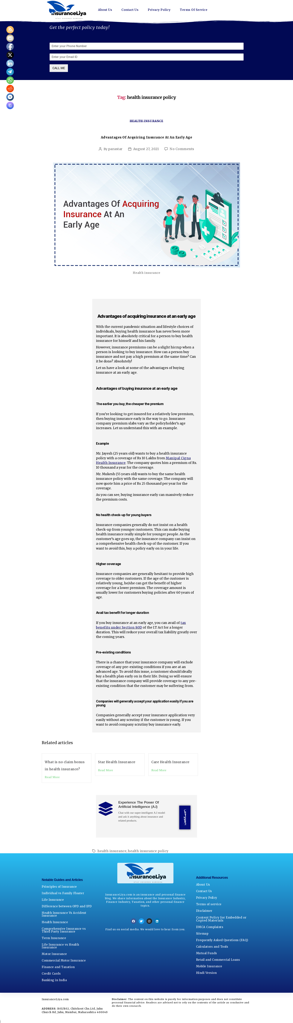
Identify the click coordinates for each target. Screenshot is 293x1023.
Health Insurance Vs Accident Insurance (64, 914)
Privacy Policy (159, 10)
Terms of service (209, 904)
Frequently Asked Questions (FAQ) (222, 940)
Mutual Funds (206, 953)
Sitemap (202, 934)
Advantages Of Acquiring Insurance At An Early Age (146, 138)
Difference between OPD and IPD (67, 906)
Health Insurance (147, 121)
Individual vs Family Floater (63, 893)
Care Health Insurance (170, 762)
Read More (52, 777)
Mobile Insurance (209, 966)
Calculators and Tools (212, 947)
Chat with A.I (185, 817)
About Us (105, 10)
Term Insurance (54, 938)
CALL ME (58, 68)
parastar (115, 149)
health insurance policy (148, 851)
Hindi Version (206, 973)
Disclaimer (204, 911)
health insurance (111, 851)
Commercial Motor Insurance (64, 960)
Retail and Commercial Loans (218, 960)
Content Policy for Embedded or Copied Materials (221, 919)
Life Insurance (53, 900)
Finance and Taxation (58, 967)
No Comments (182, 149)
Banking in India (54, 980)
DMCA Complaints (209, 927)
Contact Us (129, 10)
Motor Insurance (54, 954)
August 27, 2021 (146, 149)
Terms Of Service (194, 10)
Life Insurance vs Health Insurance (60, 946)
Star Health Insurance (116, 762)
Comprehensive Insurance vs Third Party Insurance (64, 930)
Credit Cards (51, 974)
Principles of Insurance (59, 887)
